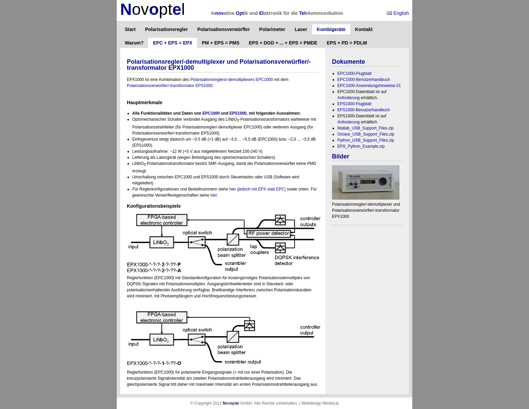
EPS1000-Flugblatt (354, 103)
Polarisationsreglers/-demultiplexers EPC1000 (231, 79)
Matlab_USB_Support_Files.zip (365, 128)
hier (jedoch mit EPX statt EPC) (257, 189)
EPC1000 (211, 113)
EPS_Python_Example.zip (361, 146)
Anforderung (348, 97)
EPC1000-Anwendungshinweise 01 (369, 85)
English (398, 13)
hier (213, 195)
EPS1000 (238, 113)
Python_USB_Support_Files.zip (365, 140)
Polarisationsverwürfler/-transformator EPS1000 (170, 85)
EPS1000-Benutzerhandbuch (363, 110)
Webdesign (311, 403)
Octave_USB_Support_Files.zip (365, 134)
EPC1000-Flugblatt (354, 73)
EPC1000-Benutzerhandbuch (363, 79)
